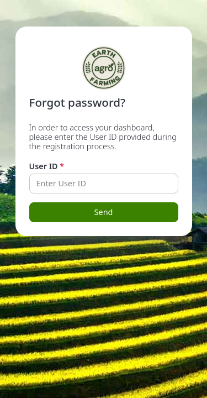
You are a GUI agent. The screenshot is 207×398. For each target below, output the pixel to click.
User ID (47, 166)
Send (103, 212)
